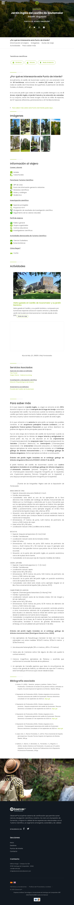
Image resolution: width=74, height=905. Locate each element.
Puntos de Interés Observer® (37, 21)
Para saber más (29, 45)
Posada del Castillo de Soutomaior (22, 389)
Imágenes (35, 43)
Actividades (15, 45)
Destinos (13, 845)
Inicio (12, 843)
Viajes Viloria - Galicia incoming (21, 375)
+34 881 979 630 (15, 868)
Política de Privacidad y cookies (40, 887)
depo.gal (47, 699)
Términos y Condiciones (18, 887)
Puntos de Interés (16, 848)
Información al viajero (19, 43)
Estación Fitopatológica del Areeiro (22, 382)
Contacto (13, 851)
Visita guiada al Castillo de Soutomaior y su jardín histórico (37, 303)
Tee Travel (13, 373)
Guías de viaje (48, 43)
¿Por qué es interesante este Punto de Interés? (30, 40)
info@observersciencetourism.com (20, 871)
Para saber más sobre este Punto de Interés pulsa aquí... (32, 108)
